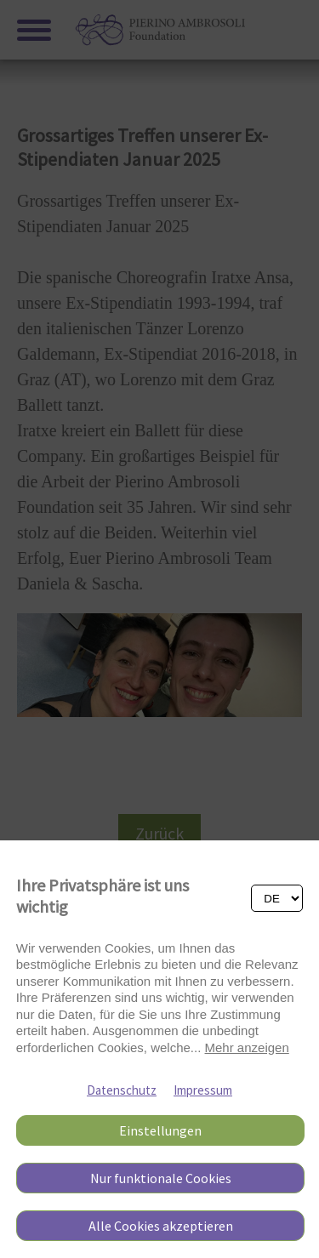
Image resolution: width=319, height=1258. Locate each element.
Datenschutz (122, 1090)
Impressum (203, 1090)
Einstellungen (160, 1130)
